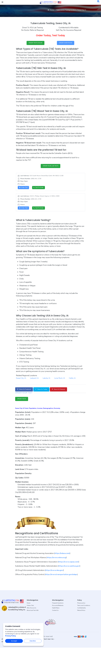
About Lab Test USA (32, 611)
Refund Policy (81, 611)
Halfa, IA (72, 379)
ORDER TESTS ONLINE (35, 43)
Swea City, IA (21, 379)
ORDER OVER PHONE (65, 43)
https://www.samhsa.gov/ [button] (69, 567)
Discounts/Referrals (57, 607)
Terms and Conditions (83, 607)
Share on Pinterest (63, 390)
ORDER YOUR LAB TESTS (50, 166)
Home (51, 10)
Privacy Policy (10, 636)
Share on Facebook (25, 390)
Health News (55, 609)
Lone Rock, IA (59, 379)
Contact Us (55, 611)
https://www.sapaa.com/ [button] (68, 563)
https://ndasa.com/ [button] (62, 555)
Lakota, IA (46, 379)
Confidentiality (81, 609)
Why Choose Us (31, 609)
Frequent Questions (57, 604)
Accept (14, 641)
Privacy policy (81, 604)
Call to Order (39, 188)
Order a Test (30, 607)
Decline (33, 641)
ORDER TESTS (22, 400)
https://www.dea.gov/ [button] (54, 571)
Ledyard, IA (34, 379)
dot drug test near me (45, 640)
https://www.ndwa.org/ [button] (56, 559)
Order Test (23, 188)
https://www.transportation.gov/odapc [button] (61, 576)
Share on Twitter (44, 390)
